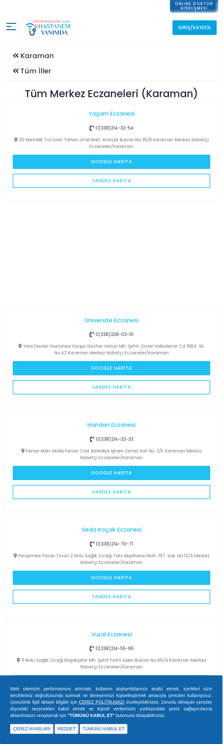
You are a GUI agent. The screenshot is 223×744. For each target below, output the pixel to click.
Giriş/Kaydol (194, 27)
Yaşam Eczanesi (112, 113)
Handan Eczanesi (111, 425)
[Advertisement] (111, 254)
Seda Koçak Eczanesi (112, 529)
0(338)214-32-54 (112, 128)
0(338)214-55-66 (112, 648)
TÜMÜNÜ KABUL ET (104, 728)
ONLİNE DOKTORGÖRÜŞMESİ (194, 6)
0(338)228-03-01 (111, 334)
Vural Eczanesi (111, 634)
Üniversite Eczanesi (111, 320)
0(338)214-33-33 (111, 439)
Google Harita (111, 161)
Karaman (37, 56)
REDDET (66, 728)
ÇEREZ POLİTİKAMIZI (102, 702)
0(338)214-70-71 (111, 544)
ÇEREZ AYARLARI (32, 728)
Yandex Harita (111, 181)
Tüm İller (35, 71)
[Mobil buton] (11, 27)
